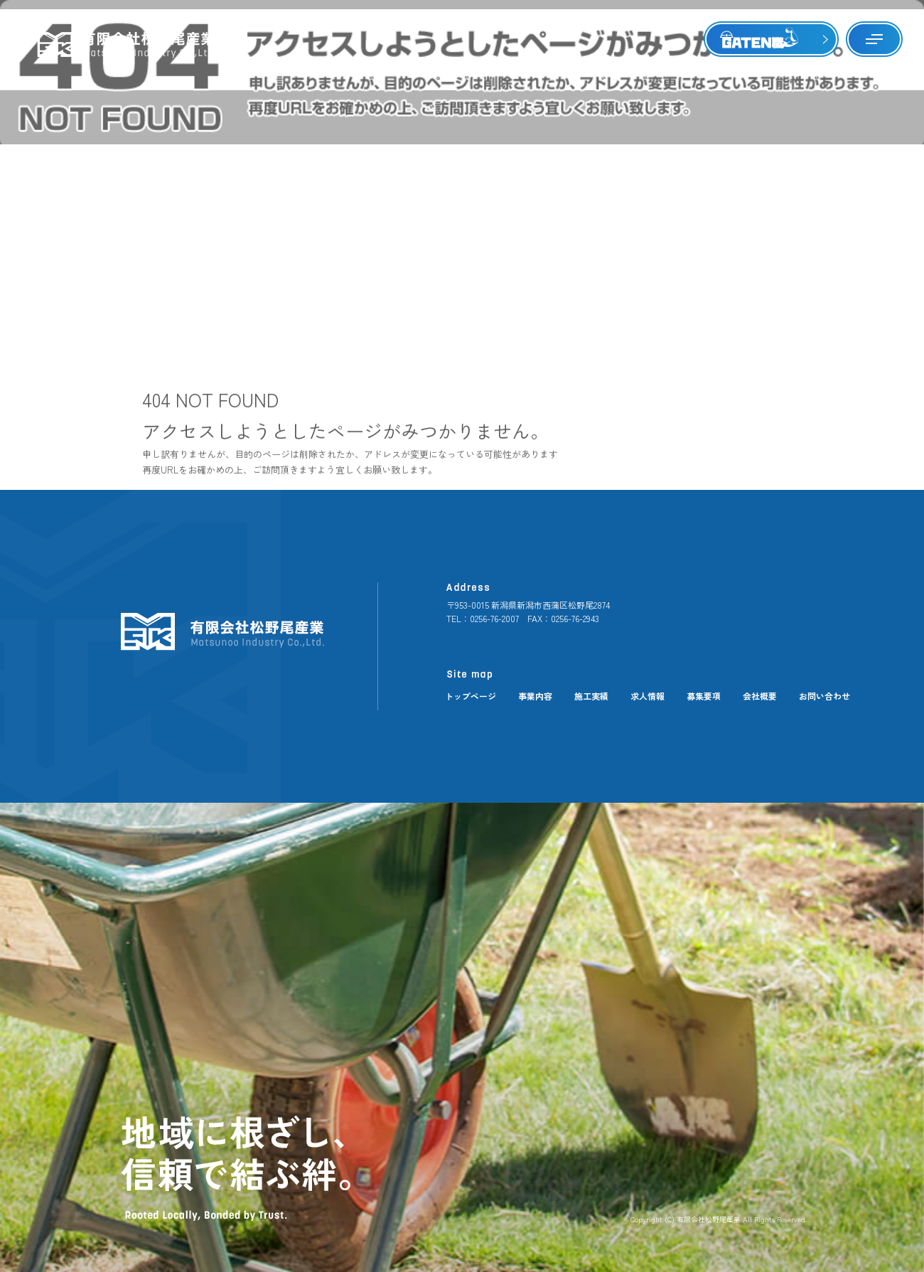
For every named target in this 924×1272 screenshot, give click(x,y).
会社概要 (760, 696)
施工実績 (591, 696)
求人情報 (647, 696)
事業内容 (535, 696)
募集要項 (704, 696)
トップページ (470, 696)
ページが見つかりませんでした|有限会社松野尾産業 (820, 70)
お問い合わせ (824, 696)
